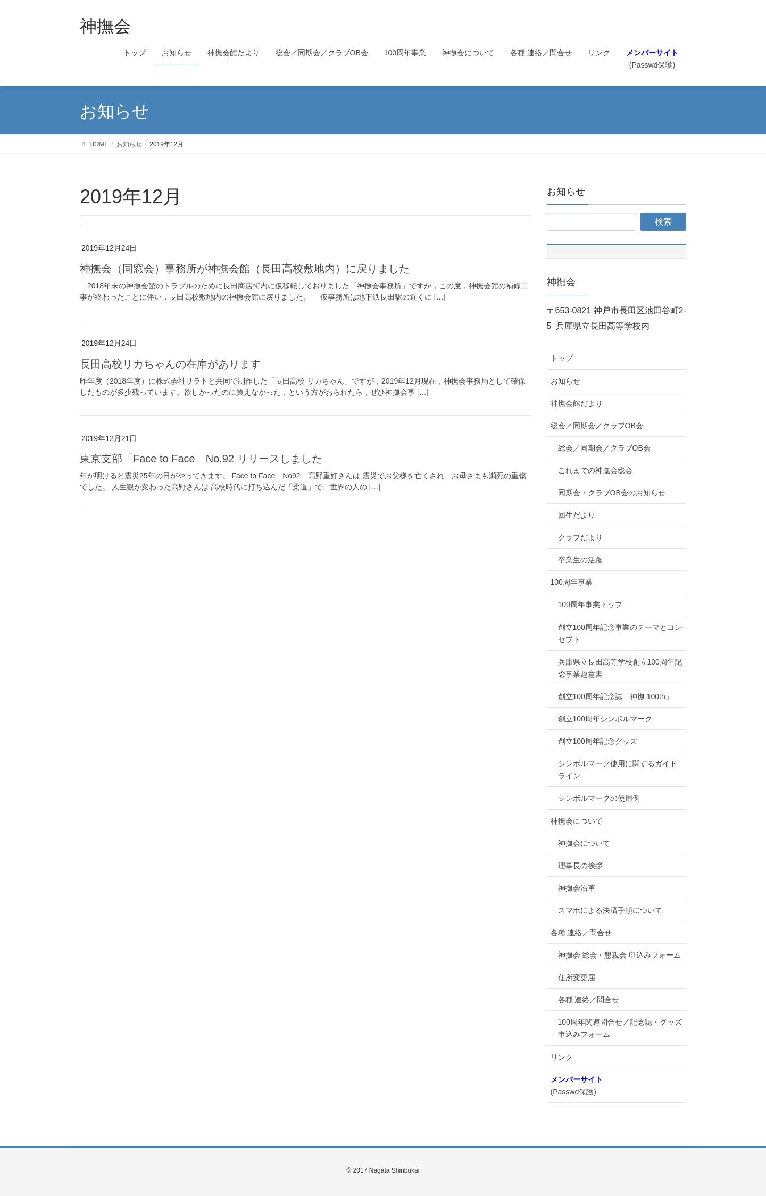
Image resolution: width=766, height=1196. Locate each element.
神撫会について (577, 821)
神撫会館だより (577, 403)
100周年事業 (572, 582)
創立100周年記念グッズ (597, 741)
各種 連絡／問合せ (581, 932)
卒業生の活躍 (580, 559)
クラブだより (580, 537)
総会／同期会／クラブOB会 (597, 425)
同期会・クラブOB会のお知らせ (611, 492)
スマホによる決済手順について (610, 910)
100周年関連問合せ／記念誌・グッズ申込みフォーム (620, 1028)
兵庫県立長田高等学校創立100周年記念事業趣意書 (620, 668)
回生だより (576, 515)
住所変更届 (576, 977)
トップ (562, 358)
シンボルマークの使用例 (599, 798)
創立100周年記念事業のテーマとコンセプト (620, 633)
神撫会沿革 (576, 888)
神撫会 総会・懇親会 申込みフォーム (619, 955)
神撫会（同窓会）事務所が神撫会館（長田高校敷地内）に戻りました (245, 269)
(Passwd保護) (577, 1085)
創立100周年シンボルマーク (605, 719)
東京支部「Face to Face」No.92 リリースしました (201, 458)
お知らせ (565, 381)
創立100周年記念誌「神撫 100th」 (615, 696)
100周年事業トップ (590, 604)
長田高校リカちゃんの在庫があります (170, 364)
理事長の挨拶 (580, 865)
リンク (562, 1057)
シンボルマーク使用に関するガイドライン (617, 769)
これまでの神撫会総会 (595, 470)
